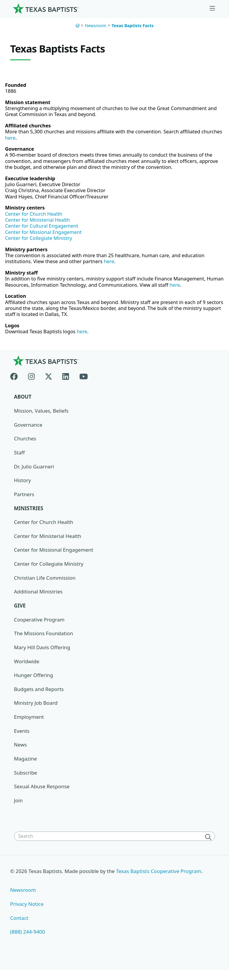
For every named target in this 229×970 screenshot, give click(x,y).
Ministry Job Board (36, 712)
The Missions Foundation (43, 642)
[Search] (209, 846)
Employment (29, 726)
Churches (25, 447)
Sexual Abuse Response (42, 795)
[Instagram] (31, 384)
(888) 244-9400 (27, 941)
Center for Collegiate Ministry (40, 243)
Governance (28, 433)
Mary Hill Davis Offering (42, 656)
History (22, 489)
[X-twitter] (49, 384)
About (23, 405)
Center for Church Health (35, 218)
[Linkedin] (65, 384)
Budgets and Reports (39, 698)
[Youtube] (83, 384)
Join (18, 809)
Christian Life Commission (45, 586)
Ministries (29, 516)
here (33, 139)
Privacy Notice (27, 913)
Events (22, 740)
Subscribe (25, 781)
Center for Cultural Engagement (43, 230)
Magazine (25, 768)
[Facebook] (16, 384)
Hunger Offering (33, 684)
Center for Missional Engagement (45, 237)
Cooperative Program (39, 628)
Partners (24, 502)
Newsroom (95, 25)
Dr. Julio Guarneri (34, 475)
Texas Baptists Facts (133, 25)
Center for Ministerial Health (39, 224)
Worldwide (26, 670)
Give (20, 614)
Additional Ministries (38, 600)
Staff (19, 461)
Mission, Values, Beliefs (41, 419)
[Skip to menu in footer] (212, 8)
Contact (19, 927)
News (20, 754)
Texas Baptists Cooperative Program (159, 880)
